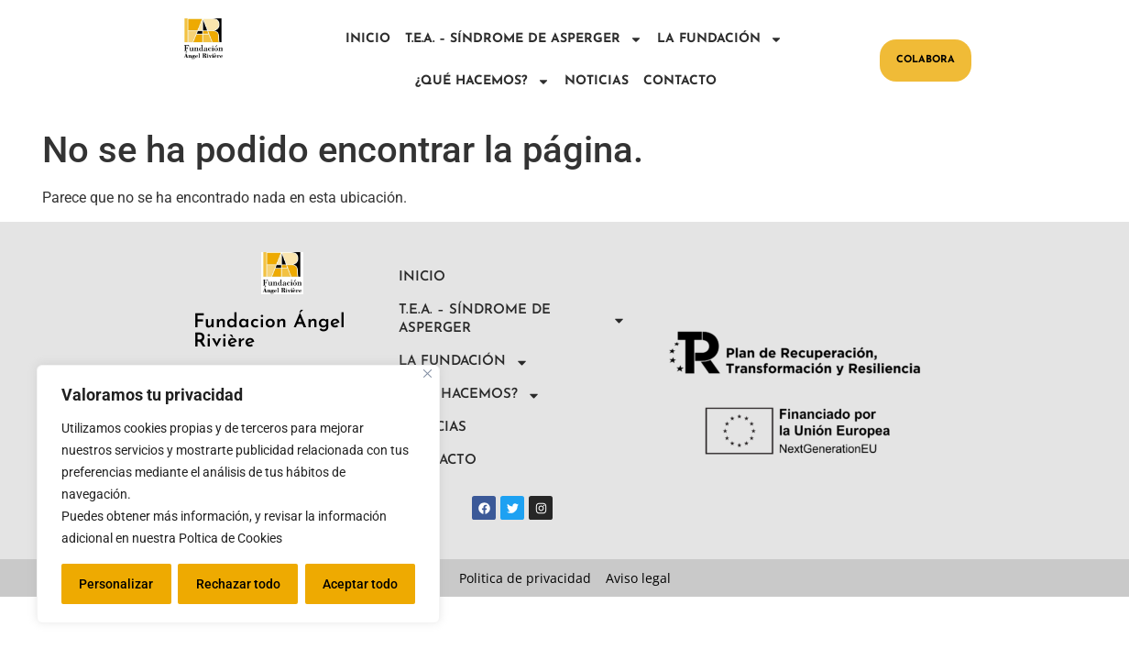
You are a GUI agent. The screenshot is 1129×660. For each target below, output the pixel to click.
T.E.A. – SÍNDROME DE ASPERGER (523, 39)
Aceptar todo (360, 584)
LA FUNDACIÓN (720, 39)
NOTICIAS (596, 81)
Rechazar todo (237, 584)
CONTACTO (680, 81)
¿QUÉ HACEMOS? (482, 81)
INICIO (367, 39)
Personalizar (116, 584)
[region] (238, 494)
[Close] (427, 373)
